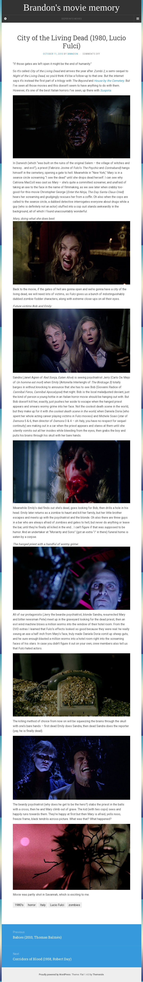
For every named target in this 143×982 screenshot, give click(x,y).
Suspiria (105, 90)
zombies (74, 905)
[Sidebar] (5, 18)
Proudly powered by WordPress (55, 974)
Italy (43, 905)
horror (32, 905)
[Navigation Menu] (137, 18)
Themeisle (98, 974)
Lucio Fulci (57, 905)
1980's (19, 905)
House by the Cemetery (109, 80)
